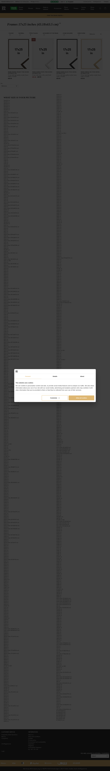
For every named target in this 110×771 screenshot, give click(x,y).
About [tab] (82, 376)
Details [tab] (55, 376)
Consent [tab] (28, 376)
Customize (54, 398)
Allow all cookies (81, 398)
